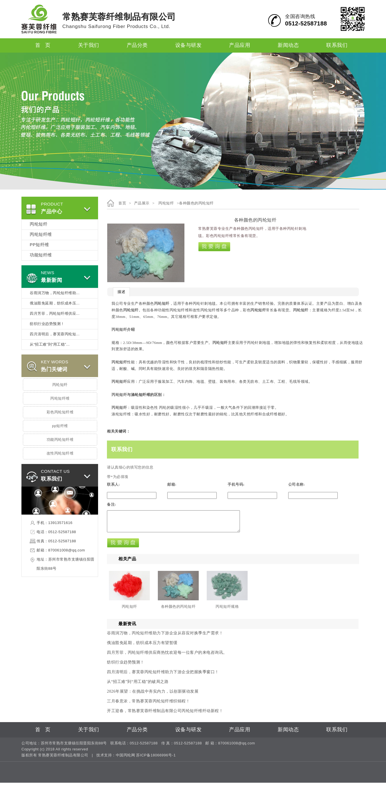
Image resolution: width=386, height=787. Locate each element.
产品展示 (142, 203)
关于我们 (88, 45)
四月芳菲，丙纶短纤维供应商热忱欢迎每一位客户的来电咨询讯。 (167, 657)
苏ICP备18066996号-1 (156, 760)
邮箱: (171, 484)
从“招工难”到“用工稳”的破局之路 (137, 686)
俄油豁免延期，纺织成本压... (54, 303)
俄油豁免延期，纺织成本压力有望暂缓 (142, 647)
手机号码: (236, 484)
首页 (122, 203)
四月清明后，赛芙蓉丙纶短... (54, 334)
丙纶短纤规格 (227, 611)
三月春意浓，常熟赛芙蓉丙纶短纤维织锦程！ (148, 705)
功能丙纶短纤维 (60, 440)
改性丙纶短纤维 (60, 453)
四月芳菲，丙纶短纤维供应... (54, 314)
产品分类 (137, 45)
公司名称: (296, 484)
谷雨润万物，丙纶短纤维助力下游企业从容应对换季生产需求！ (165, 637)
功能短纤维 (41, 255)
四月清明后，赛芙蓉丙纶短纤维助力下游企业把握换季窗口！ (163, 676)
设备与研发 (188, 45)
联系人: (113, 484)
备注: (111, 504)
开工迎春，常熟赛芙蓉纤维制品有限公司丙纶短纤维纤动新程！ (165, 715)
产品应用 (239, 45)
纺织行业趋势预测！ (47, 324)
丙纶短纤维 (41, 234)
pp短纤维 (60, 426)
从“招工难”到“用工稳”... (50, 344)
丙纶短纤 (38, 224)
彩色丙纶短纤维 (60, 412)
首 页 (43, 45)
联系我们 (336, 45)
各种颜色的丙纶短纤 (178, 611)
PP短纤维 (39, 245)
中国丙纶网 (125, 760)
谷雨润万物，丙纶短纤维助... (54, 293)
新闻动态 (288, 45)
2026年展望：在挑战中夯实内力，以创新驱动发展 (152, 696)
